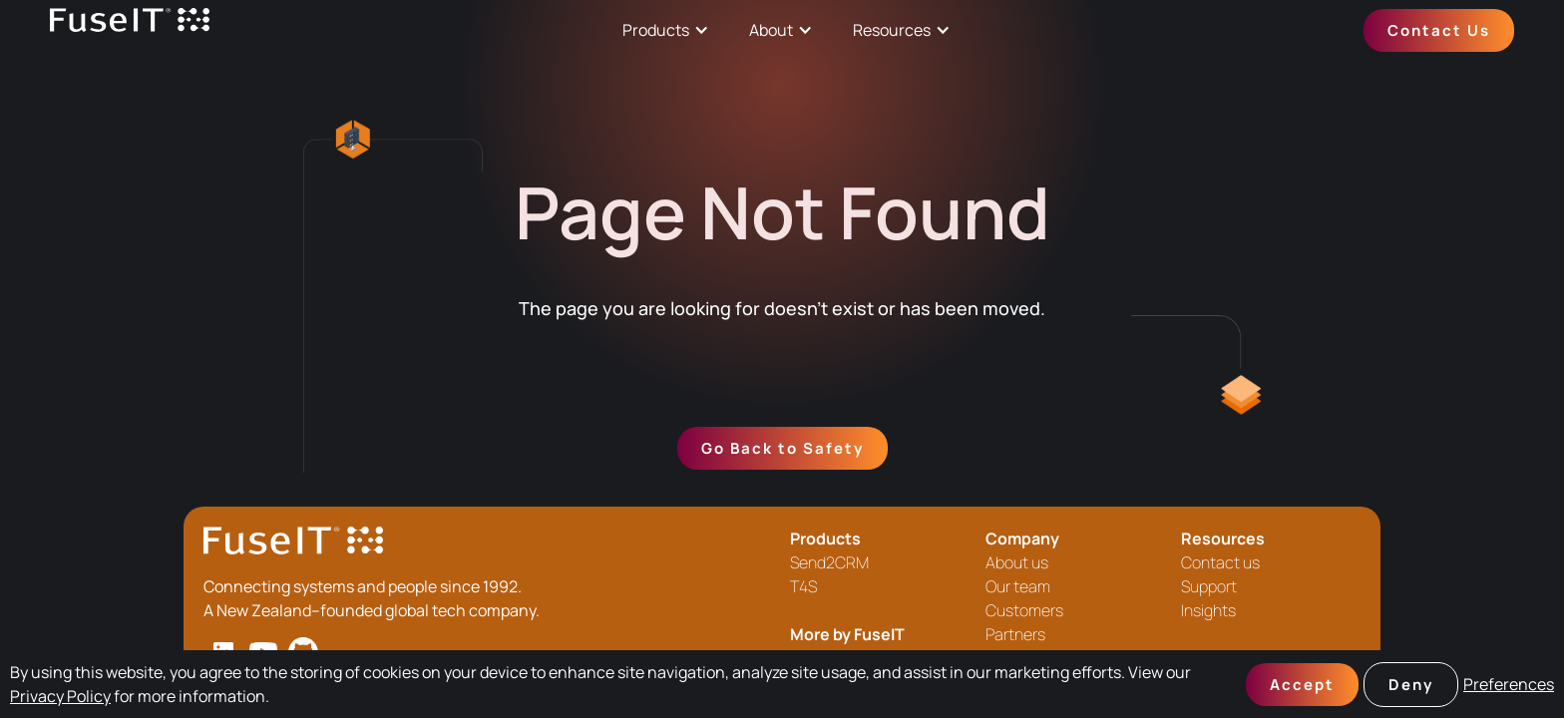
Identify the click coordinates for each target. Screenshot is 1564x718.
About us (1016, 562)
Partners (1015, 634)
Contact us (1220, 562)
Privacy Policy (60, 696)
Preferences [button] (1508, 684)
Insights (1208, 610)
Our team (1017, 586)
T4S (803, 586)
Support (1209, 586)
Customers (1024, 610)
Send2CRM (829, 562)
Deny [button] (1410, 684)
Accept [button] (1302, 684)
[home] (129, 30)
